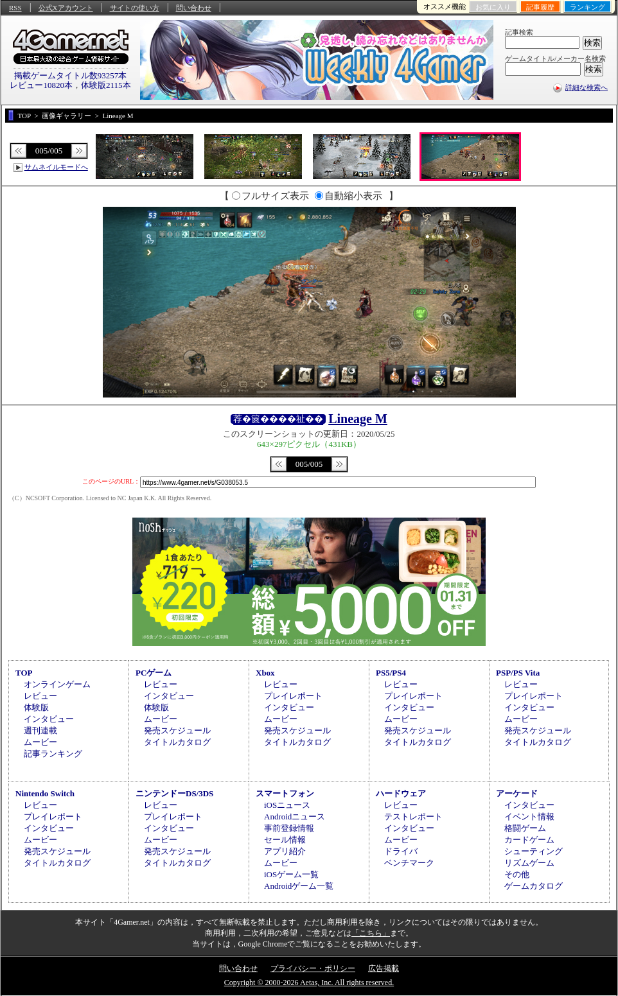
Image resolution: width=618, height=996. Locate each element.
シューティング (533, 851)
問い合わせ (193, 8)
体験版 (36, 707)
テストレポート (413, 816)
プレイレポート (293, 696)
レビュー (40, 696)
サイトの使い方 (134, 8)
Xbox (265, 672)
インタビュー (49, 719)
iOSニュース (287, 805)
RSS (15, 8)
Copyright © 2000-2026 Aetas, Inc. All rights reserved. (309, 982)
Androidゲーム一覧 (298, 886)
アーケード (517, 793)
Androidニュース (294, 816)
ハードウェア (401, 793)
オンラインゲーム (57, 684)
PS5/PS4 (391, 672)
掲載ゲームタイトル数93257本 (70, 75)
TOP (24, 672)
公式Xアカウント (66, 8)
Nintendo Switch (45, 793)
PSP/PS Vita (518, 672)
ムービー (40, 742)
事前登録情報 (289, 828)
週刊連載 (40, 730)
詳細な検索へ (586, 87)
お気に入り (493, 7)
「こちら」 (370, 933)
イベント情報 (529, 816)
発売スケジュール (177, 730)
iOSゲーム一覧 (291, 874)
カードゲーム (529, 839)
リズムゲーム (529, 863)
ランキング (587, 7)
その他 (516, 874)
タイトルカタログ (177, 742)
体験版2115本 (106, 85)
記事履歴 (540, 7)
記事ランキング (53, 753)
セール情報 (285, 839)
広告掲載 (383, 968)
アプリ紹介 (285, 851)
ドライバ (401, 851)
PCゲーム (154, 672)
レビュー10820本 (41, 85)
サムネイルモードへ (56, 167)
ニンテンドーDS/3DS (174, 793)
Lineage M (357, 419)
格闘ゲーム (525, 828)
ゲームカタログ (533, 886)
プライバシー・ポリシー (312, 968)
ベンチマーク (409, 863)
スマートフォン (285, 793)
